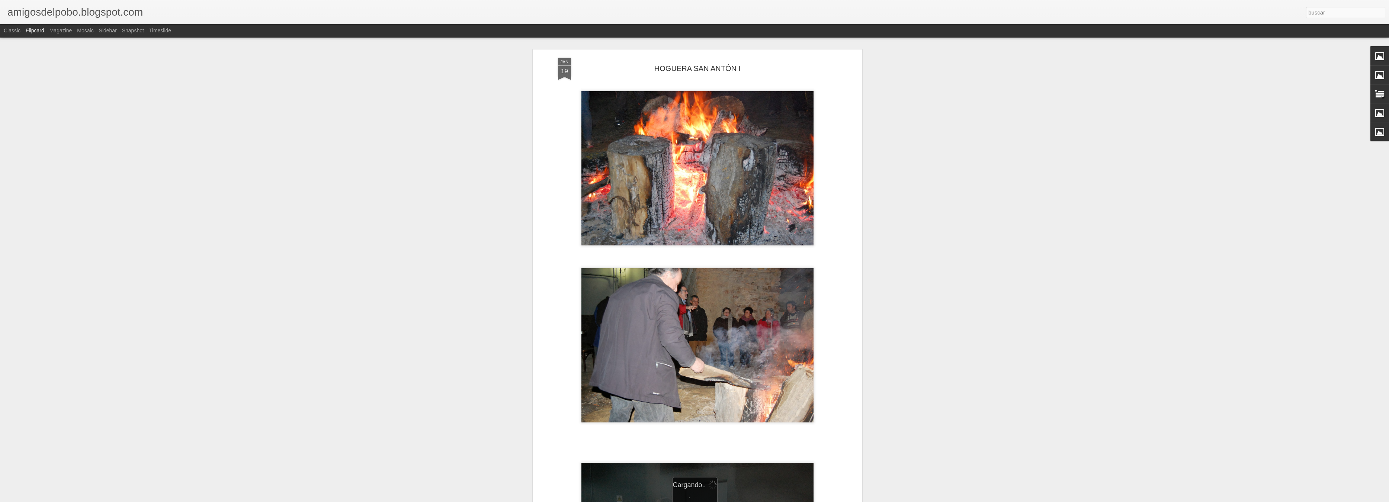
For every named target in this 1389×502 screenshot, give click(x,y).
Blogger (723, 498)
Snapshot (133, 30)
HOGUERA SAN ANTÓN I (697, 49)
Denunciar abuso (748, 498)
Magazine (60, 30)
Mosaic (85, 30)
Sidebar (108, 30)
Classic (12, 30)
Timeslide (160, 30)
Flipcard (35, 30)
